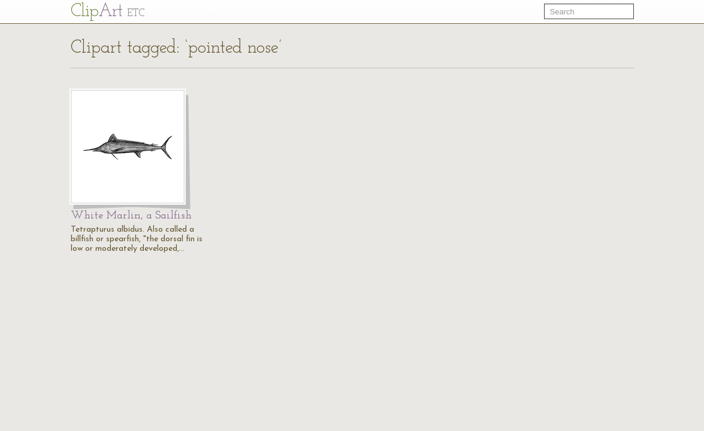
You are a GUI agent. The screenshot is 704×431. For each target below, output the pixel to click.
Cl (107, 11)
